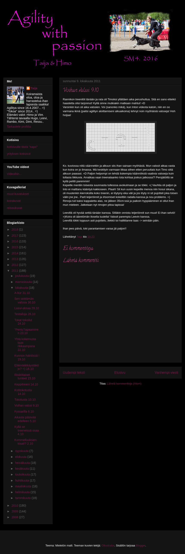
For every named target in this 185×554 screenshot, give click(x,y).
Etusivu (119, 372)
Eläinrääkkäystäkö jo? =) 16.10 (26, 367)
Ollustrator (108, 545)
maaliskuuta (23, 486)
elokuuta (21, 456)
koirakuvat (14, 200)
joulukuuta (22, 276)
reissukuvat (14, 208)
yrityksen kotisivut (19, 153)
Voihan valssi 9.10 (26, 405)
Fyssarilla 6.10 (24, 411)
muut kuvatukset (18, 194)
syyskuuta (22, 451)
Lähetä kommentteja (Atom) (124, 383)
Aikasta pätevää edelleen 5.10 (25, 419)
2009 (15, 511)
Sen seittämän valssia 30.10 (24, 300)
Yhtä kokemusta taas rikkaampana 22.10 (25, 344)
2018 (15, 229)
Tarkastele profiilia (19, 126)
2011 (15, 270)
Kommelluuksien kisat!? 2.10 (25, 441)
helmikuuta (23, 492)
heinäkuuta (23, 463)
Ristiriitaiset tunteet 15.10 (24, 376)
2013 (15, 259)
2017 (15, 235)
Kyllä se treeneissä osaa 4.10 (26, 430)
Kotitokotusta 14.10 (23, 391)
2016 (15, 241)
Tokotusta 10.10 (25, 399)
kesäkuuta (22, 468)
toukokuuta (23, 474)
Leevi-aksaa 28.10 (26, 308)
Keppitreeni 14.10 (26, 384)
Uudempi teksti (74, 372)
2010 (15, 505)
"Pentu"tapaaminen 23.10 (26, 331)
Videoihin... (14, 174)
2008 (15, 517)
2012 (15, 265)
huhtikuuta (22, 480)
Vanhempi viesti (166, 372)
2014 (15, 253)
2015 (15, 247)
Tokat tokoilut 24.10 (23, 321)
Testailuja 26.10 (24, 314)
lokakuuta (22, 287)
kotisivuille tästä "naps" (22, 147)
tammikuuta (23, 498)
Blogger (140, 545)
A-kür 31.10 (22, 293)
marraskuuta (24, 282)
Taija (34, 88)
